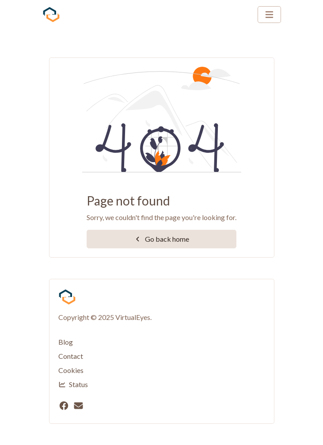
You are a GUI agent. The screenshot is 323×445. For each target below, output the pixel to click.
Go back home (161, 239)
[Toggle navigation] (269, 14)
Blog (65, 342)
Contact (70, 356)
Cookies (71, 370)
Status (73, 384)
